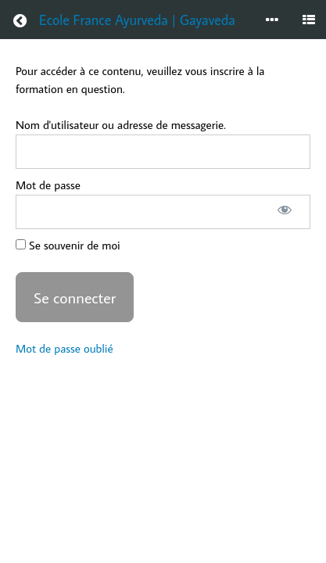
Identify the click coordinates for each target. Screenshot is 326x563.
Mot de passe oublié (64, 348)
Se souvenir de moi (68, 245)
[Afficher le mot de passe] (284, 212)
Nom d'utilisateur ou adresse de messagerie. (121, 124)
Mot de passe (48, 185)
